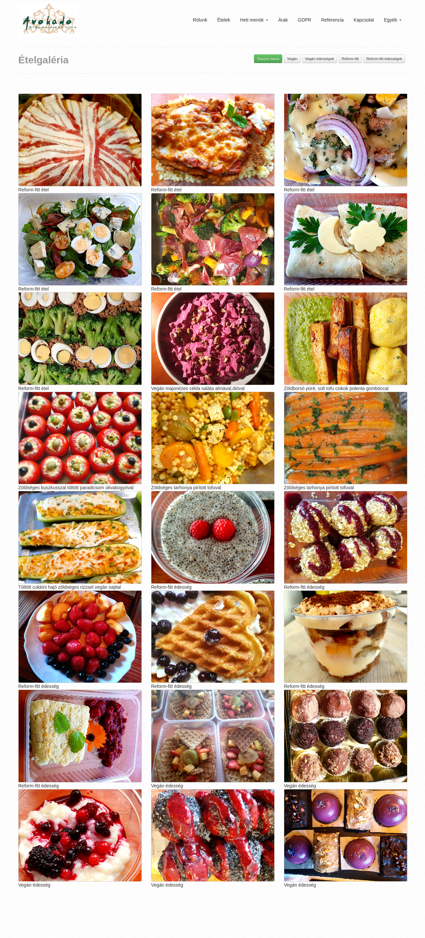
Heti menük (254, 20)
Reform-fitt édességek (384, 59)
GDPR (304, 20)
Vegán (292, 59)
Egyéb (393, 20)
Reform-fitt (350, 59)
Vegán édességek (319, 59)
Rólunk (200, 20)
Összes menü (268, 59)
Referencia (332, 20)
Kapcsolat (364, 20)
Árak (283, 20)
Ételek (223, 20)
